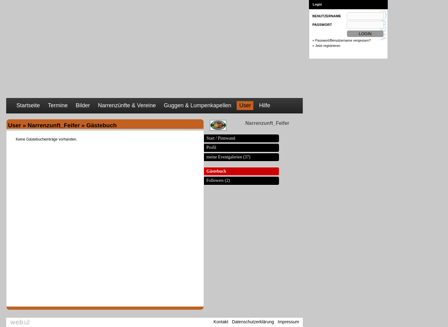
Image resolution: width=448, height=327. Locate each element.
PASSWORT (322, 25)
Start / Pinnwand (220, 138)
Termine (58, 105)
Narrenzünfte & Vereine (127, 105)
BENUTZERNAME (326, 16)
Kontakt (220, 321)
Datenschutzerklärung (253, 321)
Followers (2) (218, 180)
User (245, 105)
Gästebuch (216, 171)
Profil (211, 147)
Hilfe (264, 105)
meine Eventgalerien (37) (228, 157)
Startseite (28, 105)
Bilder (83, 105)
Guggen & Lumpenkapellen (197, 105)
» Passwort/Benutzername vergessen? (341, 40)
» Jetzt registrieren (326, 45)
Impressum (288, 321)
